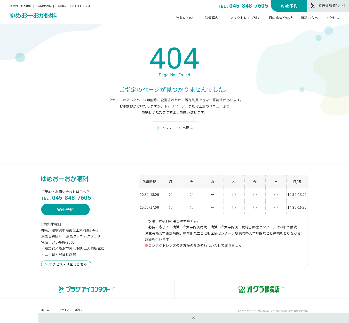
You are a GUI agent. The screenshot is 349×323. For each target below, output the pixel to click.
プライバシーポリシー (72, 309)
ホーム (45, 309)
